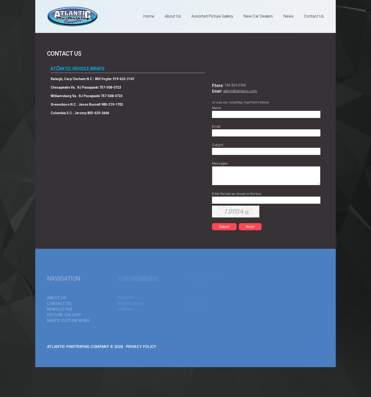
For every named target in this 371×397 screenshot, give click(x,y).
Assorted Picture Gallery (212, 16)
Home (148, 16)
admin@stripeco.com (240, 91)
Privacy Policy (141, 346)
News (288, 16)
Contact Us (314, 16)
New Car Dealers (258, 16)
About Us (173, 16)
